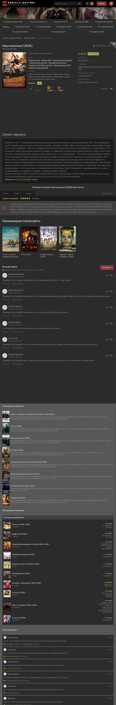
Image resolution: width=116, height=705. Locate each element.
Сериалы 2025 (29, 38)
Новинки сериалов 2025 (38, 68)
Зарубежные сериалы (57, 63)
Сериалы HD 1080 (81, 22)
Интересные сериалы (104, 22)
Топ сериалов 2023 (64, 27)
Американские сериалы (62, 60)
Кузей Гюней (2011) (13, 669)
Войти (101, 4)
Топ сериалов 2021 (22, 27)
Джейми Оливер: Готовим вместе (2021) (22, 644)
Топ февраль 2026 (96, 32)
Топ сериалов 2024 (84, 27)
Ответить (6, 284)
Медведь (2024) (11, 693)
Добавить (107, 268)
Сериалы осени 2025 (61, 65)
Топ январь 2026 (58, 32)
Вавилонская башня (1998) (16, 681)
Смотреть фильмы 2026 (13, 22)
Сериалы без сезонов (38, 63)
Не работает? (108, 194)
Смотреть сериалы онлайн (11, 38)
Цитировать (18, 284)
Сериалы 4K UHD (61, 22)
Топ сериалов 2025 (105, 27)
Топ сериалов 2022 (43, 27)
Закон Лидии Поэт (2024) (15, 656)
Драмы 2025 (47, 60)
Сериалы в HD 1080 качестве (40, 65)
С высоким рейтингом (38, 22)
